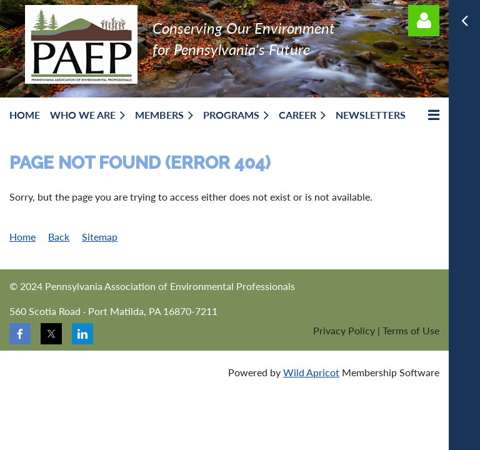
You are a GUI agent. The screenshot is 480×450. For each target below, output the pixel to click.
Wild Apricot (311, 372)
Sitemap (100, 236)
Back (58, 236)
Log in (423, 20)
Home (22, 236)
